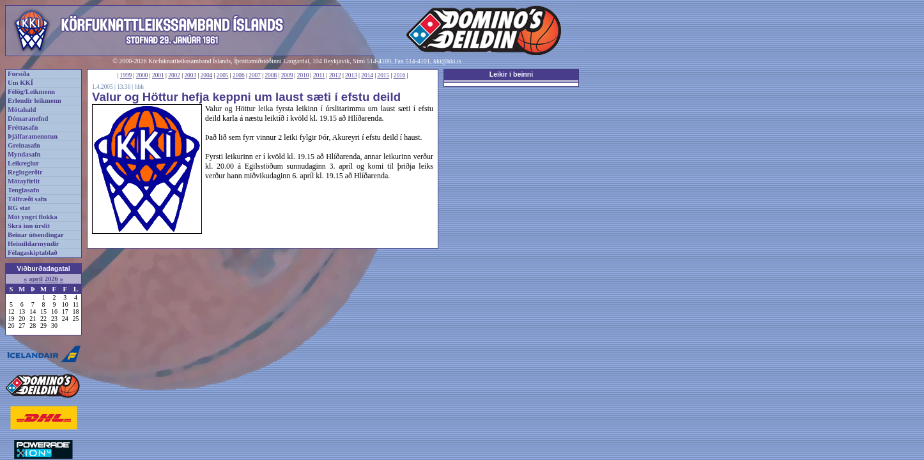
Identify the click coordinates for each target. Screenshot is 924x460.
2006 (239, 75)
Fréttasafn (23, 127)
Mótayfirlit (24, 181)
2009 (287, 75)
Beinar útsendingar (36, 234)
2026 (51, 278)
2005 (223, 75)
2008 (271, 75)
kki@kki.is (447, 61)
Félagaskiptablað (33, 252)
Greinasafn (24, 145)
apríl (36, 278)
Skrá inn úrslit (29, 225)
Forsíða (18, 73)
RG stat (19, 207)
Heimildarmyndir (33, 243)
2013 (351, 75)
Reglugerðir (25, 172)
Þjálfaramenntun (33, 136)
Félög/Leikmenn (31, 91)
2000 (142, 75)
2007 (255, 75)
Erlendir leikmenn (34, 100)
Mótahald (22, 109)
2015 (384, 75)
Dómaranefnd (28, 118)
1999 (126, 75)
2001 (158, 75)
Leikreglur (23, 163)
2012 (335, 75)
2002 (174, 75)
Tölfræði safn (27, 199)
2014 (367, 75)
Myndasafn (24, 154)
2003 (190, 75)
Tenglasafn (23, 190)
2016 (400, 75)
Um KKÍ (20, 82)
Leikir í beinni (511, 74)
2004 (207, 75)
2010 (303, 75)
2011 (319, 75)
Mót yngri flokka (33, 216)
